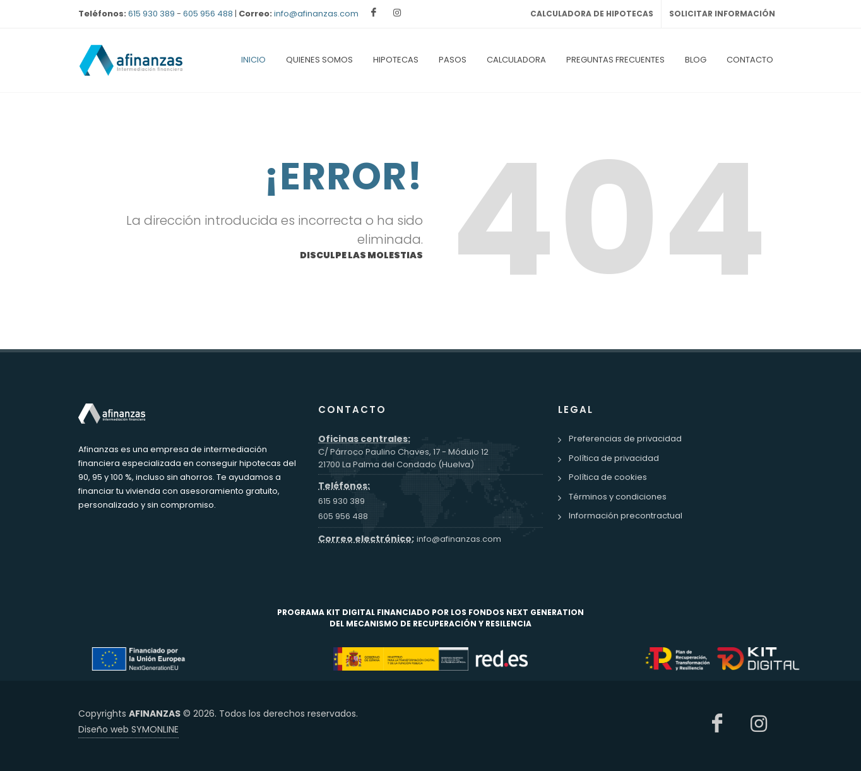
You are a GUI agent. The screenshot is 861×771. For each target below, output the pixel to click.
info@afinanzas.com (316, 14)
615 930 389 (151, 14)
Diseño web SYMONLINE (128, 729)
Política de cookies (608, 477)
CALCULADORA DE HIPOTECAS (591, 13)
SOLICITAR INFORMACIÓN (722, 13)
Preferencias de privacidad (625, 439)
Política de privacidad (614, 458)
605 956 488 (208, 14)
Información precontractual (625, 516)
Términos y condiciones (618, 497)
